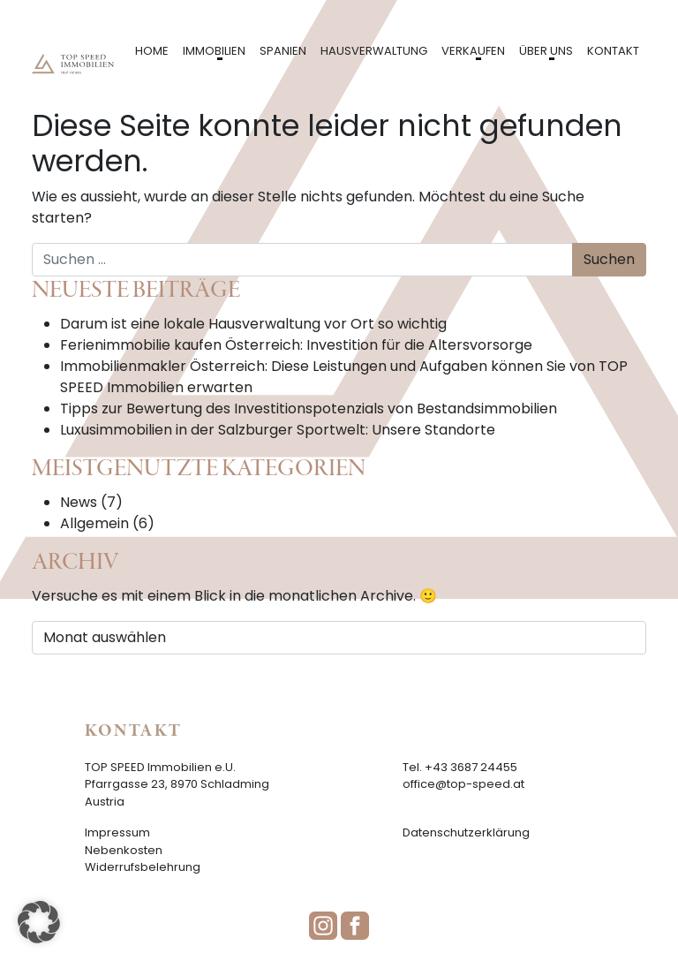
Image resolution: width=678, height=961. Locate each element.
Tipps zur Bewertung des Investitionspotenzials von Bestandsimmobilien (308, 408)
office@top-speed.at (463, 784)
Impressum (117, 832)
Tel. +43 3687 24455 (460, 767)
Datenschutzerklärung (466, 832)
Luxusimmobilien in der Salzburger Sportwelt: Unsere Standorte (277, 430)
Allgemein (94, 523)
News (78, 502)
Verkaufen (473, 50)
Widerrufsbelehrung (142, 867)
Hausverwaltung (373, 50)
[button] (39, 922)
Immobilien (214, 50)
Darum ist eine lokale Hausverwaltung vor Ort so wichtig (253, 324)
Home (152, 50)
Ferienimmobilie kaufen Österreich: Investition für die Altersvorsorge (296, 345)
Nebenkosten (123, 850)
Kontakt (613, 50)
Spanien (283, 50)
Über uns (546, 50)
